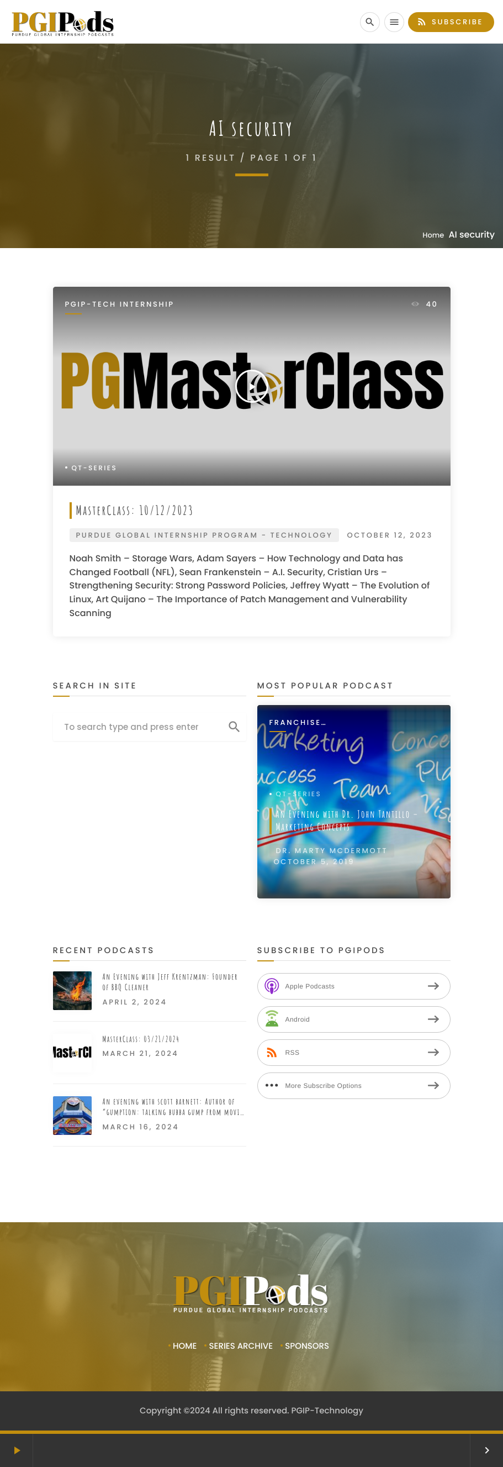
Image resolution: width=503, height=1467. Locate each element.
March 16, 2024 (141, 1127)
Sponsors (307, 1346)
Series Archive (241, 1346)
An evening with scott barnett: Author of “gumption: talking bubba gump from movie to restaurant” (173, 1107)
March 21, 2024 (141, 1053)
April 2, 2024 (135, 1002)
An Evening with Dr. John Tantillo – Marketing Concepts (347, 820)
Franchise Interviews (297, 723)
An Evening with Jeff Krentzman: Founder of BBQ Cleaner (170, 982)
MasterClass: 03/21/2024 (141, 1039)
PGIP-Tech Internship (119, 304)
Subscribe (449, 21)
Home (433, 235)
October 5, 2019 (314, 861)
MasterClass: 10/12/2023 (135, 510)
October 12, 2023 (389, 535)
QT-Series (95, 468)
